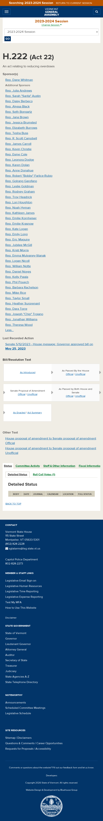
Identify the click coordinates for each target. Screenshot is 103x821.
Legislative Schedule (18, 713)
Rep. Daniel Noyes (18, 272)
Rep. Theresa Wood (19, 325)
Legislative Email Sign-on (20, 580)
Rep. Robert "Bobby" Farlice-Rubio (28, 176)
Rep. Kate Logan (16, 229)
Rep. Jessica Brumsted (21, 123)
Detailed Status (17, 474)
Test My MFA (13, 602)
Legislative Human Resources (23, 586)
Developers (51, 775)
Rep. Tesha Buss (16, 133)
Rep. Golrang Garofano (21, 181)
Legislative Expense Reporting (24, 597)
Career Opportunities (49, 743)
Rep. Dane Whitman (19, 80)
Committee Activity (28, 466)
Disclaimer (11, 617)
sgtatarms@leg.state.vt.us (22, 548)
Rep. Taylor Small (17, 298)
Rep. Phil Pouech (17, 282)
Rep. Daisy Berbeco (19, 101)
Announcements (15, 702)
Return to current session (74, 3)
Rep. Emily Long (16, 234)
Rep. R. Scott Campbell (21, 138)
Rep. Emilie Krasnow (19, 224)
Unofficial (80, 374)
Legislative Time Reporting (21, 591)
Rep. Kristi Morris (17, 250)
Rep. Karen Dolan (17, 165)
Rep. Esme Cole (16, 154)
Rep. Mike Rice (15, 293)
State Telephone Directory (21, 682)
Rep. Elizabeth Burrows (21, 128)
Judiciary (10, 671)
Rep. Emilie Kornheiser (21, 218)
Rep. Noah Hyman (18, 208)
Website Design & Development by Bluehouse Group (51, 790)
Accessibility (43, 749)
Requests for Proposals (19, 749)
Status (8, 466)
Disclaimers (24, 738)
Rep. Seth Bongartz (18, 112)
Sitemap (10, 738)
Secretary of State (16, 660)
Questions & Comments (20, 743)
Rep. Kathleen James (20, 213)
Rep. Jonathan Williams (21, 319)
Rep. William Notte (18, 266)
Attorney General (16, 649)
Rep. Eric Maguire (17, 240)
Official (69, 374)
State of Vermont (15, 633)
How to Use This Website (20, 608)
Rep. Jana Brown (17, 117)
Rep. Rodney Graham (20, 192)
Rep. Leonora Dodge (19, 160)
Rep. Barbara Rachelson (21, 287)
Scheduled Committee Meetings (25, 708)
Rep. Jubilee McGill (18, 245)
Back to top (13, 503)
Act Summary (34, 412)
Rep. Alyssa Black (17, 106)
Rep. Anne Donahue (19, 170)
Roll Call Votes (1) (44, 474)
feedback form (70, 767)
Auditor (10, 655)
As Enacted (19, 412)
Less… (9, 330)
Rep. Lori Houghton (18, 202)
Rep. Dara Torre (16, 309)
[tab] (8, 466)
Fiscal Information (90, 466)
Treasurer (11, 666)
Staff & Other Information (59, 466)
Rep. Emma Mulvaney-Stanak (25, 256)
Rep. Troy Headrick (18, 197)
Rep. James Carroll (18, 144)
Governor (11, 638)
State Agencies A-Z (17, 676)
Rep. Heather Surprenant (22, 304)
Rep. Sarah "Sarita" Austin (23, 96)
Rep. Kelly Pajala (16, 277)
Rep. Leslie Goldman (19, 186)
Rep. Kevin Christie (18, 149)
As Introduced (27, 372)
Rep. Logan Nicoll (17, 261)
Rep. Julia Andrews (18, 91)
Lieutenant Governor (18, 644)
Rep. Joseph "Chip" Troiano (24, 314)
